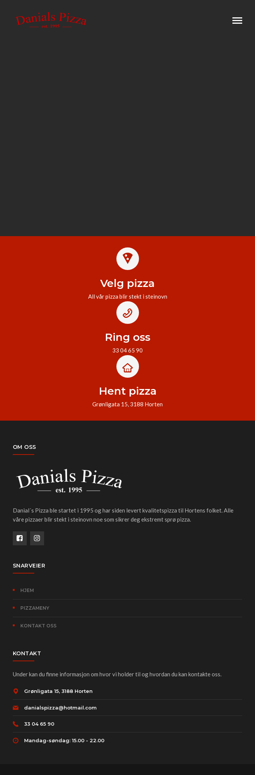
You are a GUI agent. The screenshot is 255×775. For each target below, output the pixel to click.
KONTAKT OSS (38, 626)
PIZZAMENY (34, 608)
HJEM (27, 590)
